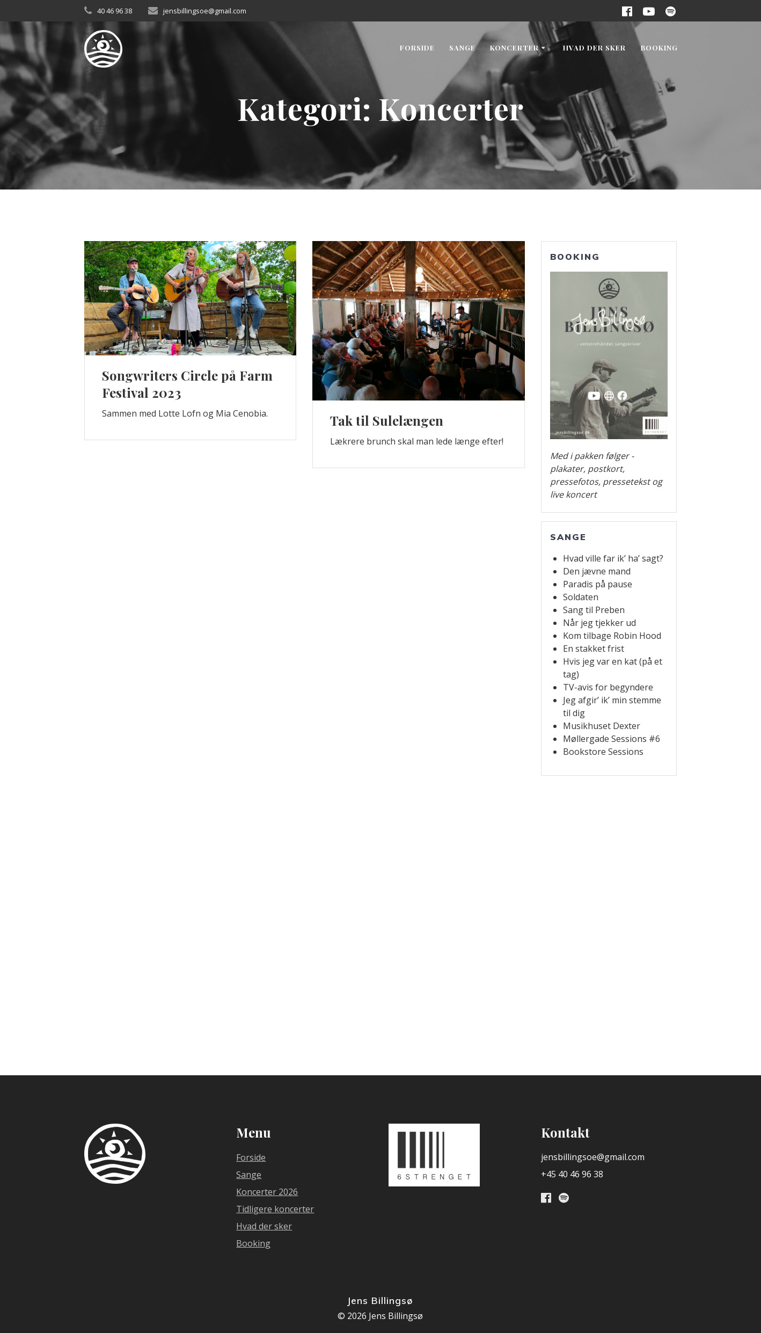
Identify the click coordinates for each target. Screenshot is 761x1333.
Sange (462, 47)
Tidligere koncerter (275, 1209)
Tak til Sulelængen (386, 420)
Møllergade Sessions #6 (611, 739)
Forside (417, 47)
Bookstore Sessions (603, 751)
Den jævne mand (597, 571)
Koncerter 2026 (267, 1192)
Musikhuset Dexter (601, 726)
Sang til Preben (594, 610)
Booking (659, 47)
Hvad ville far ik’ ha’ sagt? (613, 558)
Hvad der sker (594, 47)
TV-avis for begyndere (608, 687)
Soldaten (580, 597)
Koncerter (514, 47)
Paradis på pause (597, 584)
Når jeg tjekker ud (599, 623)
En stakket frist (593, 648)
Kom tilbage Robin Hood (612, 636)
